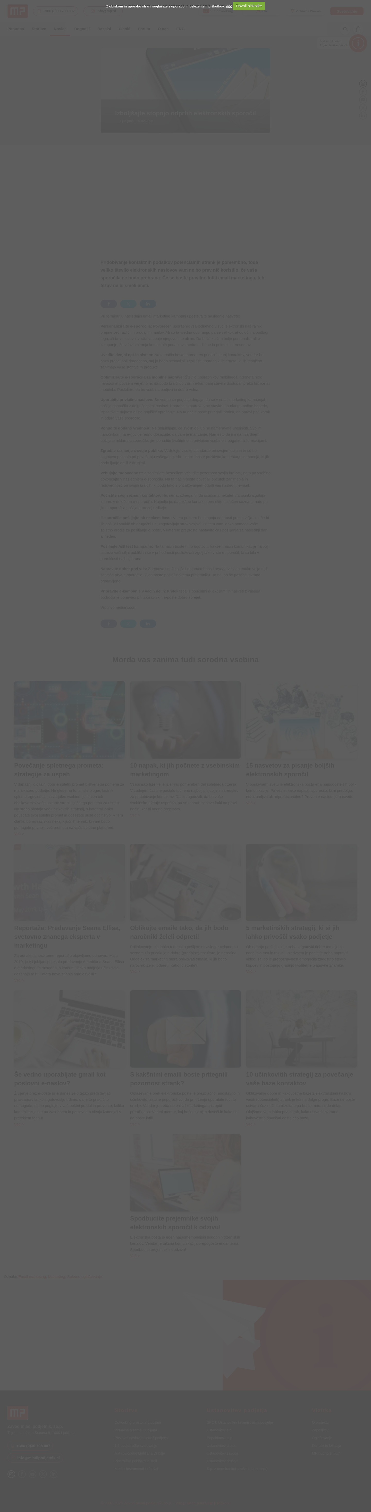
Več (229, 6)
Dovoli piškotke (249, 6)
